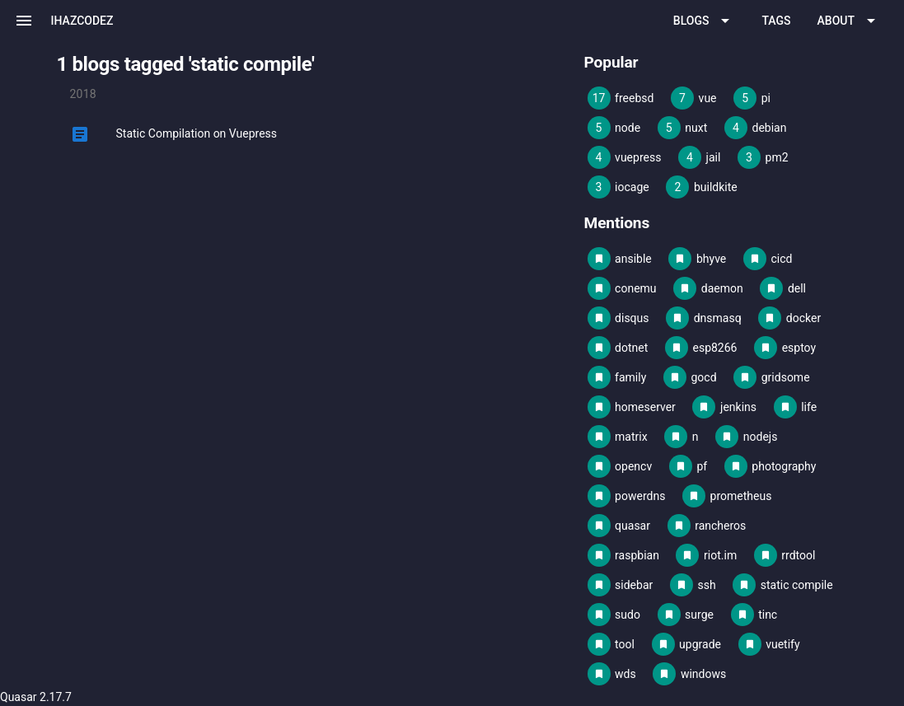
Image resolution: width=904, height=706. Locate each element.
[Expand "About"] (849, 20)
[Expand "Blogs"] (704, 20)
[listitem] (320, 134)
